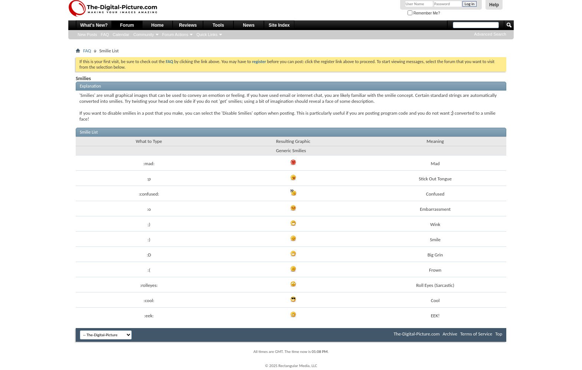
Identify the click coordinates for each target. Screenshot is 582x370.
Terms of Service (476, 334)
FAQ (105, 34)
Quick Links (207, 34)
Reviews (188, 25)
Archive (450, 334)
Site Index (279, 25)
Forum (127, 25)
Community (143, 34)
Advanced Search (490, 34)
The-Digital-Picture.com (416, 334)
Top (498, 334)
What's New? (94, 25)
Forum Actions (175, 34)
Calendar (121, 34)
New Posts (87, 34)
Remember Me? (424, 13)
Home (157, 25)
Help (494, 4)
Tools (218, 25)
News (249, 25)
